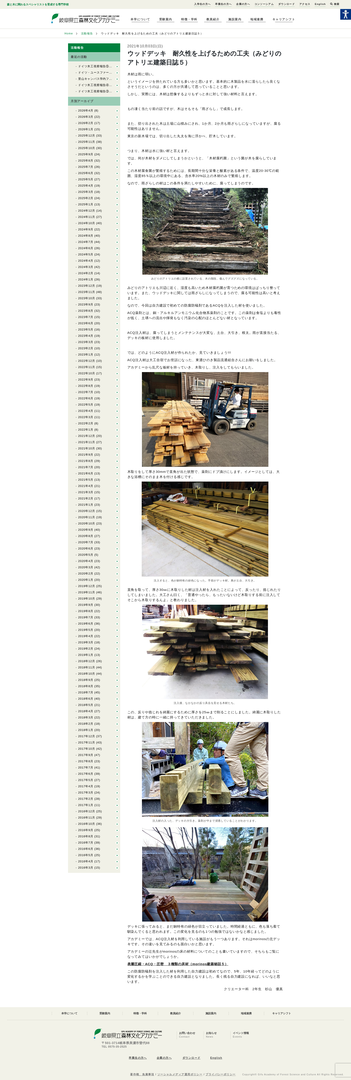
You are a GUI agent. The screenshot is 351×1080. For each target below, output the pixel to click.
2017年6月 (85, 773)
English (320, 4)
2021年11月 (86, 442)
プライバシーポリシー (220, 1074)
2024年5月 (85, 254)
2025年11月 (86, 141)
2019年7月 (85, 617)
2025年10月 (86, 148)
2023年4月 (85, 335)
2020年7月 (85, 542)
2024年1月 (85, 279)
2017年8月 (85, 761)
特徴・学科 (189, 19)
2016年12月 (86, 811)
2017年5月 (85, 780)
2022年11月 (86, 367)
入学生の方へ (202, 4)
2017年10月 (86, 748)
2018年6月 (85, 698)
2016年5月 (85, 855)
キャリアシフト (283, 19)
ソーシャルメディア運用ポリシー (180, 1074)
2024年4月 (85, 260)
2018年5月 (85, 705)
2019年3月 (85, 642)
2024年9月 (85, 229)
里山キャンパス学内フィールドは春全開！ (107, 78)
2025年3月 (85, 192)
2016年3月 (85, 867)
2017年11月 (86, 742)
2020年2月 (85, 573)
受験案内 (165, 19)
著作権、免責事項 (142, 1074)
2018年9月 (85, 680)
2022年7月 (85, 392)
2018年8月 (85, 686)
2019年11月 (86, 592)
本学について (140, 19)
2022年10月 (86, 373)
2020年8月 (85, 536)
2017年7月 (85, 767)
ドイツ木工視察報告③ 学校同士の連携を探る (110, 91)
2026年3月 (85, 116)
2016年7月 (85, 842)
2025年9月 (85, 154)
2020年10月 (86, 523)
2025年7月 (85, 166)
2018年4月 (85, 711)
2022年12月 (86, 360)
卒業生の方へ (223, 4)
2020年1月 (85, 579)
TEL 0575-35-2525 (114, 1046)
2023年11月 (86, 292)
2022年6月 (85, 398)
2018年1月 (85, 730)
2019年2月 (85, 648)
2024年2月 (85, 273)
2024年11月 (86, 217)
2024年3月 (85, 267)
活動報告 (87, 33)
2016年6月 (85, 849)
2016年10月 (86, 823)
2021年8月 (85, 461)
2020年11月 (86, 517)
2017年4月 (85, 786)
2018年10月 (86, 673)
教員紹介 (212, 19)
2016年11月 (86, 817)
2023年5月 (85, 329)
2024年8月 (85, 235)
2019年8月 (85, 611)
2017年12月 (86, 736)
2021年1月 (85, 504)
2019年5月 (85, 630)
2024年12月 (86, 210)
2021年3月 (85, 492)
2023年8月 (85, 310)
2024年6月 (85, 248)
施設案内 (234, 19)
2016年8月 (85, 836)
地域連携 (256, 19)
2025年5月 (85, 179)
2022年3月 (85, 417)
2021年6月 (85, 473)
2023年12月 (86, 285)
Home (68, 33)
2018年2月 (85, 723)
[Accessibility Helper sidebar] (345, 14)
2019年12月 (86, 586)
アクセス (304, 4)
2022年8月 (85, 385)
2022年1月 (85, 429)
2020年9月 (85, 529)
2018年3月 (85, 717)
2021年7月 (85, 467)
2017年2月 (85, 798)
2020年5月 (85, 554)
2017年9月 (85, 755)
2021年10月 (86, 448)
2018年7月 (85, 692)
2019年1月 (85, 655)
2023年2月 (85, 348)
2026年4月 (85, 110)
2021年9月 (85, 454)
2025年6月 (85, 173)
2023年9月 (85, 304)
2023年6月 (85, 323)
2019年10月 (86, 598)
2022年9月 (85, 379)
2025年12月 (86, 135)
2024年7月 (85, 242)
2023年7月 (85, 317)
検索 (334, 4)
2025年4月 (85, 185)
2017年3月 (85, 792)
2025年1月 (85, 204)
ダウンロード (286, 4)
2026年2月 (85, 123)
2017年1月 (85, 805)
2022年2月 (85, 423)
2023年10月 (86, 298)
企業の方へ (243, 4)
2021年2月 (85, 498)
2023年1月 (85, 354)
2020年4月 (85, 561)
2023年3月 (85, 342)
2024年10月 (86, 223)
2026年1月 (85, 129)
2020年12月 (86, 511)
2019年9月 (85, 604)
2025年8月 (85, 160)
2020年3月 (85, 567)
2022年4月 (85, 411)
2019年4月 (85, 636)
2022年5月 (85, 404)
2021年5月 (85, 479)
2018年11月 (86, 667)
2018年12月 (86, 661)
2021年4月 (85, 486)
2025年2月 (85, 198)
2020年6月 (85, 548)
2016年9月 (85, 830)
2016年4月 (85, 861)
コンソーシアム (264, 4)
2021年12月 (86, 436)
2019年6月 (85, 623)
